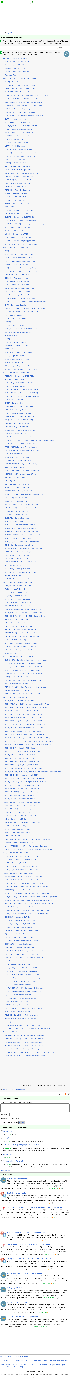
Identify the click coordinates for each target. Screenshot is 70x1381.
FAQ (26, 1362)
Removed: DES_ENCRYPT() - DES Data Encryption (24, 1045)
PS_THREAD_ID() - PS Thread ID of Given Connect (24, 907)
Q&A (63, 1366)
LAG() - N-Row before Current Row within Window (23, 670)
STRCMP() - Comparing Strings (16, 213)
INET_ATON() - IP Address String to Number (21, 968)
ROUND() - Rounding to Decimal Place (19, 352)
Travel (16, 1369)
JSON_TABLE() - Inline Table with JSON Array (22, 785)
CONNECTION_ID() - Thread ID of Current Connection (25, 880)
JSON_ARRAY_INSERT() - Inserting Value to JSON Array (26, 707)
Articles (45, 1362)
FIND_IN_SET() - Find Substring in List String (22, 126)
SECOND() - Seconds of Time (16, 501)
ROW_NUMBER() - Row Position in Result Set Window (25, 694)
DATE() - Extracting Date (14, 403)
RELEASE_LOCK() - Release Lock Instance (21, 1018)
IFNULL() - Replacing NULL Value (17, 964)
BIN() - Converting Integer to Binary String (20, 268)
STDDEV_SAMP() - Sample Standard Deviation (22, 636)
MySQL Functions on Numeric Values (16, 247)
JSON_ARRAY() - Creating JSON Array (19, 700)
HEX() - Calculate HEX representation (19, 132)
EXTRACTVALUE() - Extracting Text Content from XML (25, 951)
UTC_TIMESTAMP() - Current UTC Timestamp (22, 562)
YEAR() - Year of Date (13, 575)
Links (58, 1366)
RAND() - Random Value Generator (18, 349)
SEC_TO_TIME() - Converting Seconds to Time (22, 504)
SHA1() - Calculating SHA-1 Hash (17, 829)
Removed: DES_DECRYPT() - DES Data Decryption (24, 1042)
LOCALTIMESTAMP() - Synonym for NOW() (21, 464)
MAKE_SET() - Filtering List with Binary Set (21, 328)
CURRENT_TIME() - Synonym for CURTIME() (21, 393)
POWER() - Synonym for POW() (16, 342)
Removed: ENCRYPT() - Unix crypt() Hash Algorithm (24, 1049)
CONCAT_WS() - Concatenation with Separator (22, 112)
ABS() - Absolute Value (13, 251)
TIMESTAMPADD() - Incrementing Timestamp (21, 531)
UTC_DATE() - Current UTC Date (17, 555)
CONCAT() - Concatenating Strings (18, 109)
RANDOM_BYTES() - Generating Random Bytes (22, 822)
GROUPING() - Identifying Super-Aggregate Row (23, 609)
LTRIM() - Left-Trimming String (16, 163)
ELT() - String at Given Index (15, 119)
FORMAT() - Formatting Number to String (20, 298)
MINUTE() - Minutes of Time (15, 477)
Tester (2, 1366)
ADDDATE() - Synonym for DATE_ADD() (19, 376)
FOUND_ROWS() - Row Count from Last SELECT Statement (27, 893)
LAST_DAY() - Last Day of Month (17, 457)
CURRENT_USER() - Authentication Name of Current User (26, 886)
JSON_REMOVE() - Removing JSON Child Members (24, 761)
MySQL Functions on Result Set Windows (18, 656)
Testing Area (7, 1133)
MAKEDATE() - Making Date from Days (19, 467)
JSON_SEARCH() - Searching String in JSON (21, 775)
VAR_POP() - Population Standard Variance (21, 643)
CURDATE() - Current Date (15, 386)
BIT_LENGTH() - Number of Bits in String (20, 85)
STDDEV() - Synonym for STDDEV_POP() (20, 629)
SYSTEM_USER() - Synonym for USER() (20, 924)
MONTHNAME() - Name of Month (17, 484)
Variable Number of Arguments (16, 68)
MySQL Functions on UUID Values (15, 853)
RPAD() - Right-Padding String (16, 200)
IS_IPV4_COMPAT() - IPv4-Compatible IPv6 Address (24, 988)
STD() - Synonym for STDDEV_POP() (18, 626)
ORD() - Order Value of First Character (19, 176)
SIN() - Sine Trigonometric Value (17, 359)
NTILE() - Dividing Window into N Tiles (19, 683)
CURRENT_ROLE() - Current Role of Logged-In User (24, 883)
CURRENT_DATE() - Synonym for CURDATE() (22, 389)
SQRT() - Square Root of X (15, 362)
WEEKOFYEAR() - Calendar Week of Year (20, 572)
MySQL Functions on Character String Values (19, 78)
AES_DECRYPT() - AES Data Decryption (20, 805)
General (3, 1358)
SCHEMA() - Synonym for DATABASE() (19, 917)
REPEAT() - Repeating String (15, 186)
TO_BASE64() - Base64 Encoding (17, 227)
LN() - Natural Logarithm (14, 315)
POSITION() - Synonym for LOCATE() (19, 180)
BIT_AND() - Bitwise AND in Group (17, 592)
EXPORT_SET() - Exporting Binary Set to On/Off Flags (25, 308)
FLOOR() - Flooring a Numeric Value (18, 295)
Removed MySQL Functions (13, 1032)
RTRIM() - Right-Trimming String (17, 203)
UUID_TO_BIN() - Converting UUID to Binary (21, 869)
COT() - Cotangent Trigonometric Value (19, 288)
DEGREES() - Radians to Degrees (17, 291)
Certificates (44, 1366)
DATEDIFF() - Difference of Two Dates (19, 406)
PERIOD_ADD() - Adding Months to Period (20, 491)
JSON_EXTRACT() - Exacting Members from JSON (23, 721)
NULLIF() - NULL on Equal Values (17, 1011)
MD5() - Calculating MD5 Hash (16, 819)
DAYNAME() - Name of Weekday (17, 423)
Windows (22, 1366)
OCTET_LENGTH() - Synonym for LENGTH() (21, 173)
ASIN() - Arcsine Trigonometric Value (18, 257)
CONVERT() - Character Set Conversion (19, 944)
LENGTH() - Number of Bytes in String (19, 149)
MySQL (9, 33)
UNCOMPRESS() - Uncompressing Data (19, 842)
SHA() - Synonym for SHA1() (15, 826)
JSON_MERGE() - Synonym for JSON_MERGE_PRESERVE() (27, 738)
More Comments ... (7, 1172)
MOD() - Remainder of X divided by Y (18, 332)
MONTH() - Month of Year (14, 481)
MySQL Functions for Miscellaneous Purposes (19, 934)
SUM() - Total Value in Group (15, 640)
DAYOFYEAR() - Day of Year (15, 433)
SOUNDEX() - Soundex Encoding (17, 207)
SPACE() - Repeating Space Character (19, 210)
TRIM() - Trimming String (14, 230)
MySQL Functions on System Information (18, 873)
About (11, 1362)
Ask (54, 1362)
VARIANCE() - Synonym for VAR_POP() (19, 650)
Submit (21, 1124)
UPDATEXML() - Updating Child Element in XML (22, 1025)
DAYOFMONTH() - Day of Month (17, 427)
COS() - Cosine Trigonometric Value (18, 285)
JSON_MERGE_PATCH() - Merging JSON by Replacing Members (29, 741)
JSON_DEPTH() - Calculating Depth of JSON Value (24, 717)
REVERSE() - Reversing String (16, 193)
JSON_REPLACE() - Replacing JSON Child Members (24, 765)
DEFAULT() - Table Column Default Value (20, 947)
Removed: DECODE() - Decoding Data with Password (24, 1039)
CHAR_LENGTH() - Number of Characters (20, 92)
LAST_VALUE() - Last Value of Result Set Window (23, 673)
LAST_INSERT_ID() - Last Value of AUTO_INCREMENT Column (28, 900)
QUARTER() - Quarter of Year (16, 498)
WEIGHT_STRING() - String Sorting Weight (21, 244)
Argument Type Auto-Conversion (17, 71)
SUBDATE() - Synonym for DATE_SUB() (19, 511)
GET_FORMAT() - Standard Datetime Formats (22, 450)
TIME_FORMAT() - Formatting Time (18, 538)
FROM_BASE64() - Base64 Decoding (18, 129)
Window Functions (11, 653)
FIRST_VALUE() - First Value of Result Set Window (24, 667)
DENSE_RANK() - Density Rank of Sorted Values (23, 663)
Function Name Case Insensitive (17, 61)
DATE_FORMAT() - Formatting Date (18, 413)
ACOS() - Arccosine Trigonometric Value (19, 254)
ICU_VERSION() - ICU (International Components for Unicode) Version (31, 897)
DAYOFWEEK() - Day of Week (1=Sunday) (20, 430)
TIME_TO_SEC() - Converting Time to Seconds (22, 541)
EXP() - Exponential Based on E (17, 305)
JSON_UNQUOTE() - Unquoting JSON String (21, 792)
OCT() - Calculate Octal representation (19, 170)
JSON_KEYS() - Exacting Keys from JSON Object (23, 731)
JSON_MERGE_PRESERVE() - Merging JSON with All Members (28, 744)
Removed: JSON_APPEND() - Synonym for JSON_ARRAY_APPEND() (30, 1052)
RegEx (52, 1366)
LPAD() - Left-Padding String (15, 159)
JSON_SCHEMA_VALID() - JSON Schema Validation (24, 768)
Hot (7, 1362)
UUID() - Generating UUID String (17, 863)
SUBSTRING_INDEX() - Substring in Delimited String (24, 224)
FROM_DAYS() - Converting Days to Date (20, 443)
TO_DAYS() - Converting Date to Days (19, 545)
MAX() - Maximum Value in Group (17, 619)
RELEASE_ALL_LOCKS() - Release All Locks (21, 1015)
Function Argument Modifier (15, 65)
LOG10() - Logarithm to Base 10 (17, 322)
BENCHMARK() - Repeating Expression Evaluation (23, 876)
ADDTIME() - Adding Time (14, 379)
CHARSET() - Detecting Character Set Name (21, 99)
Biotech (3, 1369)
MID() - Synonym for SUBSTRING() (18, 166)
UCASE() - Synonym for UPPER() (17, 234)
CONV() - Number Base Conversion (18, 281)
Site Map (60, 1362)
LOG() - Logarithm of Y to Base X (17, 318)
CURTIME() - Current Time (15, 399)
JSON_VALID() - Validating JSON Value (19, 795)
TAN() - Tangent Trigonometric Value (18, 366)
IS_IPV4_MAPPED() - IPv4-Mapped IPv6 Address (23, 991)
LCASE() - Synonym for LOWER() (17, 142)
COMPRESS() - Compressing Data (17, 812)
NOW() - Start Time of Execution (17, 487)
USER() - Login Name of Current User (19, 927)
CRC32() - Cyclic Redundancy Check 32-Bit (21, 815)
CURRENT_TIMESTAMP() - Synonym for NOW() (22, 396)
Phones (10, 1369)
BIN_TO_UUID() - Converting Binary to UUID (21, 856)
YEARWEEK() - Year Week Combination (19, 579)
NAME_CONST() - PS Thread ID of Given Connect (23, 1008)
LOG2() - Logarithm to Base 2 (16, 325)
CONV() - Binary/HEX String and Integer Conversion (24, 115)
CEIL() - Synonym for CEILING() (17, 274)
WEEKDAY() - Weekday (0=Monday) (18, 569)
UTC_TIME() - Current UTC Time (17, 558)
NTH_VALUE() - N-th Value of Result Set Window (23, 680)
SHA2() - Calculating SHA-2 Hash (17, 832)
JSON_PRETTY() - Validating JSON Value (20, 755)
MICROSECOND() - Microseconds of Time (20, 474)
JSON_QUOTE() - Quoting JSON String (19, 758)
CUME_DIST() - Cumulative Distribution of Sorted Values (26, 660)
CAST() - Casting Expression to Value (19, 937)
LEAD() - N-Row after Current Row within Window (23, 677)
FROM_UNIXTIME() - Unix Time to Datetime (21, 447)
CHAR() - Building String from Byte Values (20, 88)
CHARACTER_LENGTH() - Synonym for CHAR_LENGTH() (26, 95)
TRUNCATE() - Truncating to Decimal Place (21, 369)
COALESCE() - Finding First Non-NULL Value (21, 940)
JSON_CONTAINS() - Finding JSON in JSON (21, 711)
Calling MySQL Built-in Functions (15, 58)
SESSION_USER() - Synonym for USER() (20, 920)
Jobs (31, 1362)
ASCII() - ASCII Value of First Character (19, 82)
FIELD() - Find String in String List (17, 122)
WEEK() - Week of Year (13, 565)
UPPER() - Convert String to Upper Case (20, 241)
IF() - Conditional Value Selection (17, 961)
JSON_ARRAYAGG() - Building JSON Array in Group (24, 612)
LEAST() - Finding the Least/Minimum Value (21, 1005)
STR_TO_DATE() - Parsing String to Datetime (21, 508)
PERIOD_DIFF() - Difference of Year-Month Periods (24, 494)
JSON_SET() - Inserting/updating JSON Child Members (25, 778)
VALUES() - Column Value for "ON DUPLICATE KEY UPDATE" (27, 1028)
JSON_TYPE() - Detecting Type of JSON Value (22, 788)
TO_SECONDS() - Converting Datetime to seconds (23, 548)
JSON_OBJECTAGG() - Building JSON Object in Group (25, 616)
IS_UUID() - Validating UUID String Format (20, 859)
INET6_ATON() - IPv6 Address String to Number (22, 974)
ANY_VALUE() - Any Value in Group (18, 585)
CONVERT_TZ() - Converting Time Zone (20, 383)
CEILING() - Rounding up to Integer (18, 278)
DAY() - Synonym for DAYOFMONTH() (19, 420)
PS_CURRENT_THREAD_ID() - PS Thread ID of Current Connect (29, 903)
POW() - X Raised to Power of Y (17, 339)
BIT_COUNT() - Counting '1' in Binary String (21, 271)
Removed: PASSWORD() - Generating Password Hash (25, 1055)
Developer (10, 1366)
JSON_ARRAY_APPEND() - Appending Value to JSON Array (27, 704)
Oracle (16, 1358)
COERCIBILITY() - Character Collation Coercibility (23, 102)
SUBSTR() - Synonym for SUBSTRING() (19, 217)
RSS (50, 1362)
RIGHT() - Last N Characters (15, 197)
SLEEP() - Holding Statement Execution (19, 1022)
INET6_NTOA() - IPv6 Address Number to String (22, 978)
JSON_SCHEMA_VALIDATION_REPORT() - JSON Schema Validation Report (33, 771)
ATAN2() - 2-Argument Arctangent (17, 264)
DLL (33, 1366)
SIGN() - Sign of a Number (15, 356)
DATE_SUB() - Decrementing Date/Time (19, 416)
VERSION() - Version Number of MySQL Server (22, 930)
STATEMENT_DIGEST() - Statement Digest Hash (23, 836)
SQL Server (24, 1358)
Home (2, 33)
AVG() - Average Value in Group (16, 589)
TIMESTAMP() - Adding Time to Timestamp (20, 528)
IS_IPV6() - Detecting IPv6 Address (18, 995)
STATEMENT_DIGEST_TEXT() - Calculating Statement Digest (27, 839)
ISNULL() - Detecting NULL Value (17, 1001)
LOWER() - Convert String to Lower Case (20, 156)
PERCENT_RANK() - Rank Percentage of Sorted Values (25, 687)
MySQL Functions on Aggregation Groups (18, 582)
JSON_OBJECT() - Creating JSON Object (20, 748)
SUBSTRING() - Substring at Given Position (21, 220)
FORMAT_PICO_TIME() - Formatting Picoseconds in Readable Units (30, 440)
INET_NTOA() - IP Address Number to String (21, 971)
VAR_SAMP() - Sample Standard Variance (20, 646)
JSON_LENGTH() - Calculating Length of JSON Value (24, 734)
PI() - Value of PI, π (12, 335)
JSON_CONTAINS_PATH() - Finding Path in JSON (23, 714)
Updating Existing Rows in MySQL (15, 1163)
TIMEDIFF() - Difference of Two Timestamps (21, 525)
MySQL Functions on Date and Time (16, 372)
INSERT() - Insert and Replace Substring (20, 136)
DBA (17, 1366)
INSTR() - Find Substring (14, 139)
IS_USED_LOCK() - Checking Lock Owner (20, 998)
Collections (19, 1362)
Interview (37, 1362)
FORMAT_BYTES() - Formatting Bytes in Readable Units (25, 301)
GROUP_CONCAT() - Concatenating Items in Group (24, 606)
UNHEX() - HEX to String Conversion (18, 237)
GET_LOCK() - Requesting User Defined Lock (22, 954)
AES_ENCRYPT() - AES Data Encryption (20, 809)
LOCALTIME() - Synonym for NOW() (18, 460)
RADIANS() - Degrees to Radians (17, 345)
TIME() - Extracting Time (14, 521)
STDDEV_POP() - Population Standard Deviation (23, 633)
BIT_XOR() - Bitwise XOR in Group (18, 599)
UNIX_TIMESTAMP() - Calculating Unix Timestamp (23, 552)
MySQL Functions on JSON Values (15, 697)
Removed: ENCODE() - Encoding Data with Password (24, 1035)
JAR (29, 1366)
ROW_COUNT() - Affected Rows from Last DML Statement (26, 913)
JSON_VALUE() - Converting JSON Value (20, 798)
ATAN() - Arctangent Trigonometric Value (20, 261)
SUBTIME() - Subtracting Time (16, 514)
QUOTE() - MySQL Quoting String (17, 183)
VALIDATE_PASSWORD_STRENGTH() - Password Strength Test (28, 849)
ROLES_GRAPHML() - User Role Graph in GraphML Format (27, 910)
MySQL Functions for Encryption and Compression (21, 802)
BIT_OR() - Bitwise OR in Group (17, 596)
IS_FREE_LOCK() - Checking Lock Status (20, 981)
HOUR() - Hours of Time (14, 454)
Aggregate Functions (12, 75)
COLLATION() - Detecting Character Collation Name (24, 105)
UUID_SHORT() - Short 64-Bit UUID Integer (21, 866)
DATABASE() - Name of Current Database (20, 890)
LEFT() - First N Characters (15, 146)
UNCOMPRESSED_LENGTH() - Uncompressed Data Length (27, 846)
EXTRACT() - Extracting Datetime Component (21, 437)
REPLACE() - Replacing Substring (17, 190)
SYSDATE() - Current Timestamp (17, 518)
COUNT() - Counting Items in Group (18, 602)
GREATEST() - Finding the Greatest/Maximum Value (24, 957)
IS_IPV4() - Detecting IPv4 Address (18, 984)
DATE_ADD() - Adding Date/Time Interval (20, 410)
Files (37, 1366)
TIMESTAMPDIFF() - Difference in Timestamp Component (26, 535)
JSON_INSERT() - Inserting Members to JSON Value (24, 727)
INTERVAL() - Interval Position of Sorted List (21, 312)
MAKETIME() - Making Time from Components (22, 470)
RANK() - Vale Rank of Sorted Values (18, 690)
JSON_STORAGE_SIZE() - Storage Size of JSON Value (25, 782)
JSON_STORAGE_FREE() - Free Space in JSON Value (25, 724)
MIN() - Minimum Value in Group (17, 623)
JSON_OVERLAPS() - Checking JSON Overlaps (22, 751)
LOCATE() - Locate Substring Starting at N (20, 153)
